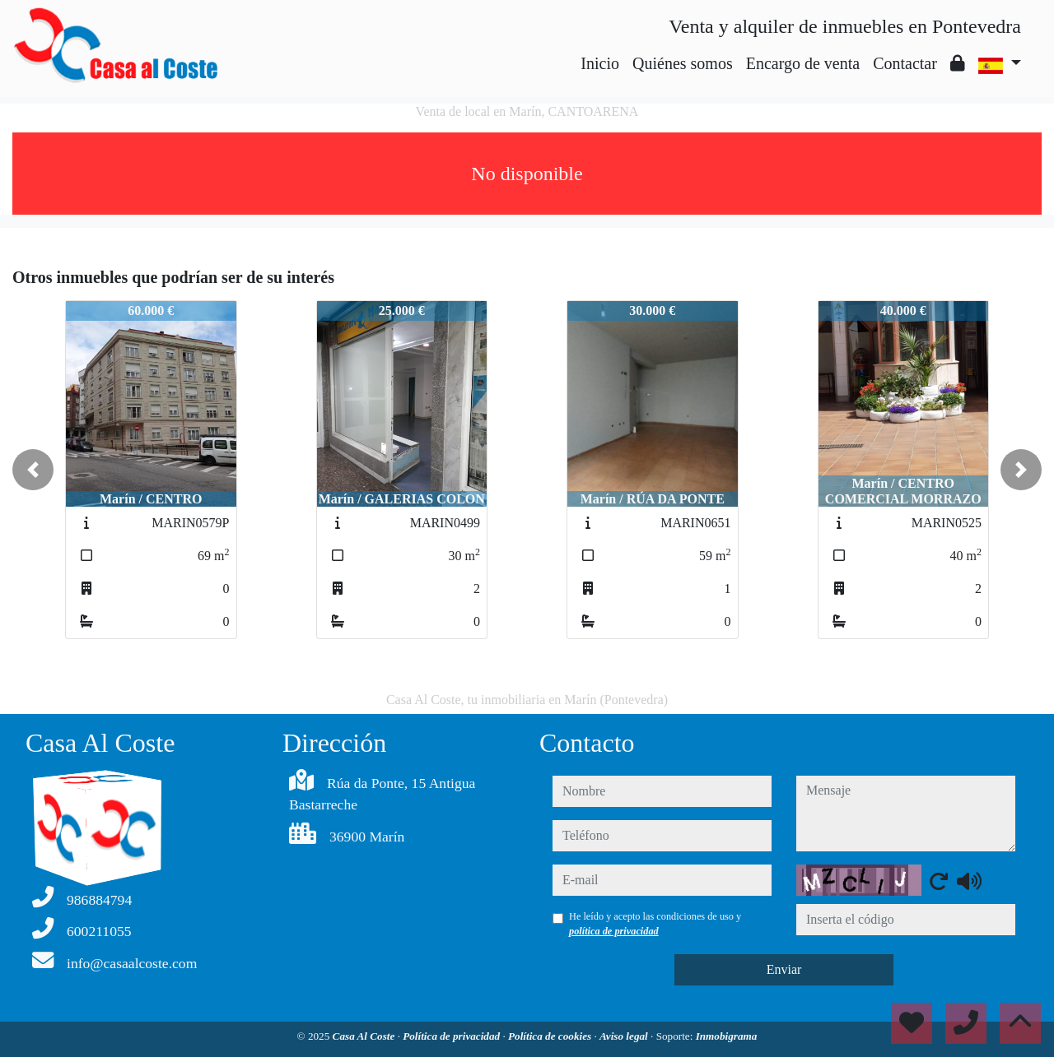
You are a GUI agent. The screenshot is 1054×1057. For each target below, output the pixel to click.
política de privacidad (614, 931)
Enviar (784, 969)
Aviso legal (625, 1036)
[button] (33, 469)
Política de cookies (551, 1036)
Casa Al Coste (365, 1036)
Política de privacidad (452, 1036)
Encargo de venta (803, 63)
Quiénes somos (682, 63)
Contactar (905, 63)
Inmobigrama (727, 1036)
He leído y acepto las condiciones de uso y (655, 924)
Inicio (600, 63)
